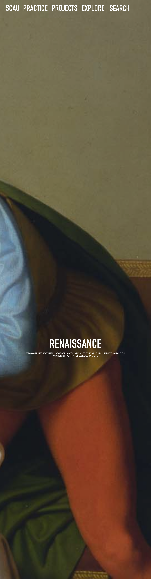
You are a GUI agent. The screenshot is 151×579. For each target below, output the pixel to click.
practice (35, 7)
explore (93, 7)
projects (64, 7)
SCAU (12, 7)
